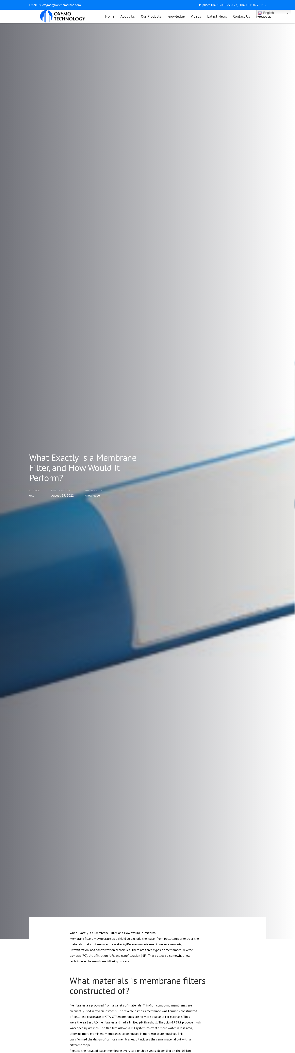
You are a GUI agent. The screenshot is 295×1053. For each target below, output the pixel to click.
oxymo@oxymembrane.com (61, 5)
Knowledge (92, 495)
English (266, 13)
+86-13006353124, (225, 5)
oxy (31, 495)
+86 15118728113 (253, 5)
